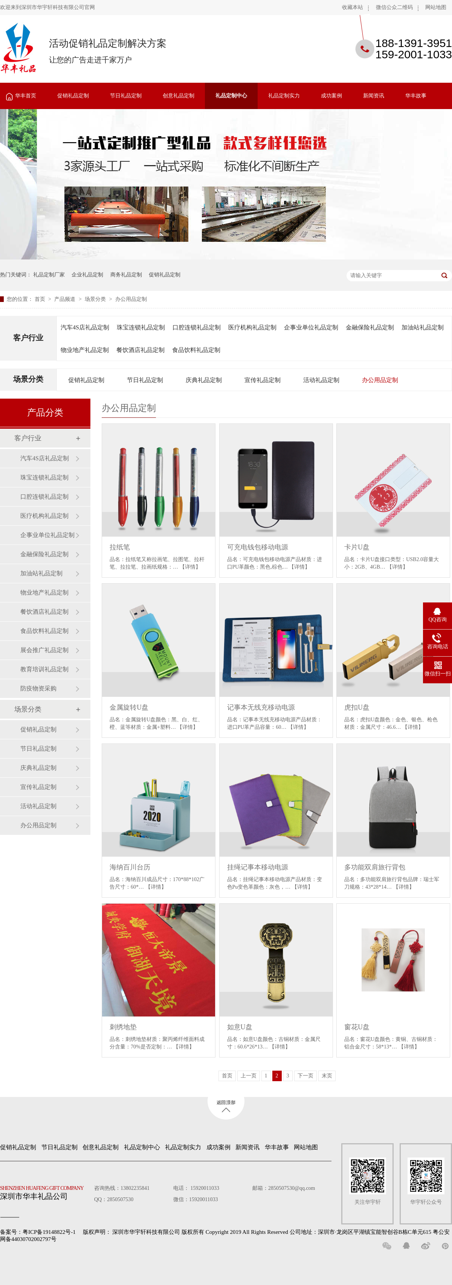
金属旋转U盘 (129, 707)
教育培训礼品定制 (44, 669)
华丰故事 (415, 96)
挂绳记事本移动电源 (257, 867)
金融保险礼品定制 (370, 327)
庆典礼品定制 (204, 380)
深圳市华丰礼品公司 (45, 1191)
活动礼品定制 (321, 380)
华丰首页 (25, 96)
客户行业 (28, 338)
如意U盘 (239, 1027)
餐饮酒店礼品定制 (140, 350)
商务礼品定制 (126, 275)
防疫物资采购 (38, 688)
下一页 (305, 1076)
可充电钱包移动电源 (257, 547)
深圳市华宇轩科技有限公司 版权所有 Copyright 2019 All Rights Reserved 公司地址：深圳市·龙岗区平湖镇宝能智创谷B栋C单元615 (271, 1232)
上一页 (249, 1076)
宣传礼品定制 (262, 380)
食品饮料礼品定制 (196, 350)
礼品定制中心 (231, 96)
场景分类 (96, 299)
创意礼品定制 (178, 96)
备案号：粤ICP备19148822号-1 (38, 1232)
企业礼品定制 (87, 275)
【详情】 (190, 567)
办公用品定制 (131, 299)
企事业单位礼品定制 (311, 327)
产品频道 (65, 299)
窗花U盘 (357, 1027)
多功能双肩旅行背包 (374, 867)
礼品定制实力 (284, 96)
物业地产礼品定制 (85, 350)
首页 (41, 299)
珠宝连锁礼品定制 (141, 327)
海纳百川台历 (130, 867)
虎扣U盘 (357, 707)
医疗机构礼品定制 (252, 327)
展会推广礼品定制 (44, 650)
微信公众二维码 (394, 7)
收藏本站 (352, 7)
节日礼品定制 (126, 96)
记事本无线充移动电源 (261, 707)
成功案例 (331, 96)
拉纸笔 (120, 547)
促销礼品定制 (73, 96)
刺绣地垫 (123, 1027)
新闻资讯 (373, 96)
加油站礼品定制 (423, 327)
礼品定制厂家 (49, 275)
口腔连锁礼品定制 (197, 327)
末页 (327, 1076)
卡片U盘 (357, 547)
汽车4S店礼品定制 (85, 327)
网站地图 (435, 7)
